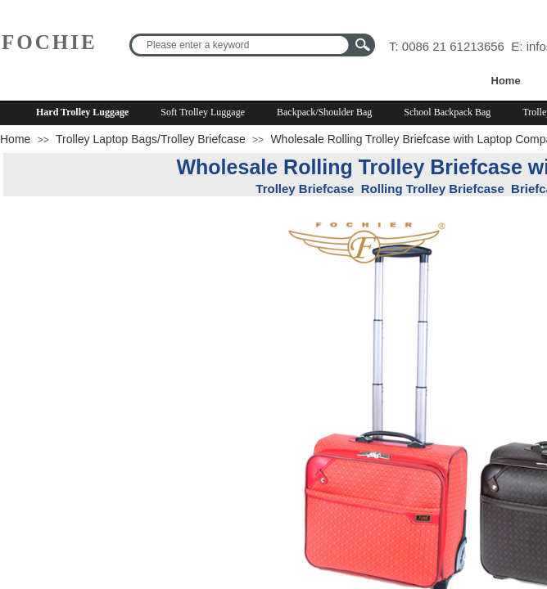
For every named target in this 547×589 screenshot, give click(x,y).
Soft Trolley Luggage (202, 112)
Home (506, 80)
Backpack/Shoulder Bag (324, 112)
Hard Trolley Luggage (82, 112)
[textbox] (241, 45)
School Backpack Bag (447, 112)
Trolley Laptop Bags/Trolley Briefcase (151, 139)
